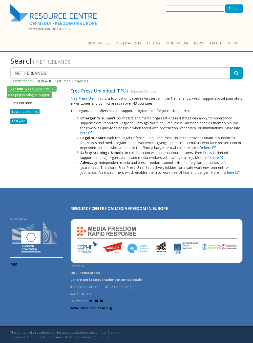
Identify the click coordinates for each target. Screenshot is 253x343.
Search (234, 8)
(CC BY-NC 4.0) (102, 337)
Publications (128, 43)
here (86, 133)
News (199, 43)
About (216, 43)
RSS (13, 264)
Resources (99, 43)
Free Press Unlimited (87, 98)
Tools (154, 43)
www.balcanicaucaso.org (91, 308)
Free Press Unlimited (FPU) (99, 91)
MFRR (232, 43)
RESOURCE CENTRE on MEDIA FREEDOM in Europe (119, 208)
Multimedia (177, 43)
